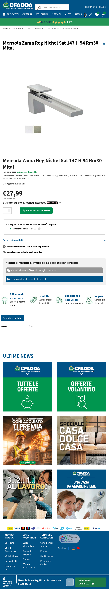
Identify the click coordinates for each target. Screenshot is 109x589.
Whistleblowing (12, 556)
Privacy (43, 551)
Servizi (56, 14)
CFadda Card (91, 7)
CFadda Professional (29, 566)
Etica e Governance (10, 549)
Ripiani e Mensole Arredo (66, 28)
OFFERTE (27, 14)
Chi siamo (9, 542)
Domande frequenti (27, 553)
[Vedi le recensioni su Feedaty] (54, 22)
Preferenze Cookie (45, 563)
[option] (54, 104)
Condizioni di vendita (46, 544)
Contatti (26, 559)
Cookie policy (46, 556)
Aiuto (67, 14)
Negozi (102, 7)
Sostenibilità (11, 561)
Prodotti (16, 28)
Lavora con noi (10, 568)
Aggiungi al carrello (36, 210)
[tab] (54, 240)
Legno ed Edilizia (33, 28)
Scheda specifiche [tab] (12, 318)
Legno (47, 28)
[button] (88, 14)
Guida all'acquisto (28, 544)
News (78, 14)
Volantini (42, 14)
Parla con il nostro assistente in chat (26, 279)
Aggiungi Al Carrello (87, 582)
